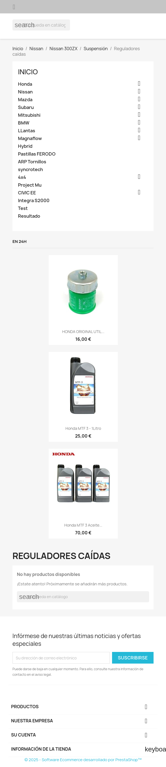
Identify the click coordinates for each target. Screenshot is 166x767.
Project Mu (30, 185)
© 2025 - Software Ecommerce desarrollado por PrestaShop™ (82, 760)
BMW (23, 123)
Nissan (25, 92)
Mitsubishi (29, 115)
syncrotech (30, 169)
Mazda (25, 100)
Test (23, 208)
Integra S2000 (34, 201)
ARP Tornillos (32, 162)
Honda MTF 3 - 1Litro (83, 428)
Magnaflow (30, 138)
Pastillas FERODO (37, 154)
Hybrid (25, 146)
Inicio (28, 72)
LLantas (26, 131)
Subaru (26, 107)
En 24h (19, 241)
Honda (25, 84)
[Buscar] (41, 25)
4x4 (22, 177)
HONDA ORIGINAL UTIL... (83, 331)
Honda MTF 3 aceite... (83, 525)
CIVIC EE (27, 193)
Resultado (29, 216)
